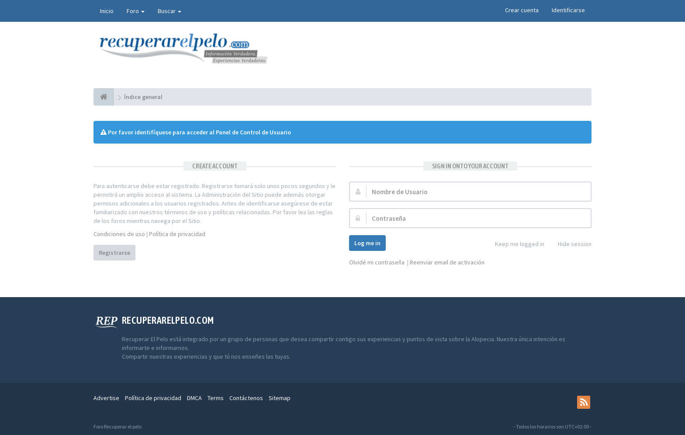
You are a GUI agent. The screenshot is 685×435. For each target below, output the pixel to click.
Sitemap (280, 398)
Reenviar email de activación (447, 262)
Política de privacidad (177, 234)
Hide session (570, 244)
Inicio (107, 11)
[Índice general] (103, 97)
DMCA (194, 398)
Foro (136, 11)
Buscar (169, 11)
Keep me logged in (514, 244)
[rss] (583, 402)
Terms (216, 398)
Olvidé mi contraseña (377, 262)
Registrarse (114, 253)
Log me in (367, 243)
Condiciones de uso (119, 234)
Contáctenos (246, 398)
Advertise (106, 398)
